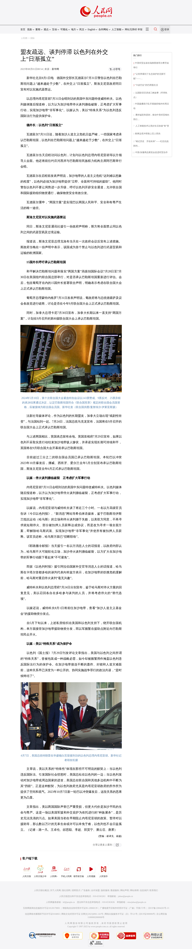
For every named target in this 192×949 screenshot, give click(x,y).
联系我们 (153, 890)
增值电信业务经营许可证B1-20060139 (79, 908)
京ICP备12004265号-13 (158, 908)
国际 (32, 38)
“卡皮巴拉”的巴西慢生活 (146, 85)
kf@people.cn (69, 902)
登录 (166, 29)
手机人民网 (66, 870)
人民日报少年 (40, 870)
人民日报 (26, 870)
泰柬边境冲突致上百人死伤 (147, 133)
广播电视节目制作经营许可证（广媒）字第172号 (123, 908)
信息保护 (144, 890)
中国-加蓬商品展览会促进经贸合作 (151, 152)
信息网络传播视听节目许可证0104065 (42, 914)
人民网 (24, 38)
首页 (22, 29)
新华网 (55, 69)
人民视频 (91, 870)
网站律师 (134, 890)
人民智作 (103, 870)
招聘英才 (76, 890)
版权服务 (105, 890)
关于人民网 (55, 890)
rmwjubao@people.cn (136, 902)
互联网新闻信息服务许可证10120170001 (41, 908)
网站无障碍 (131, 29)
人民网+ (54, 870)
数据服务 (115, 890)
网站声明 (124, 890)
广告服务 (85, 890)
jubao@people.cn (125, 896)
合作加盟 (95, 890)
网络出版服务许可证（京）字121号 (121, 914)
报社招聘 (66, 890)
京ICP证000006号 (147, 914)
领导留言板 (78, 870)
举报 (140, 29)
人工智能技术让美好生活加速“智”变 (152, 126)
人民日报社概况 (41, 890)
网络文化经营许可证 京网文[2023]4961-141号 (82, 914)
